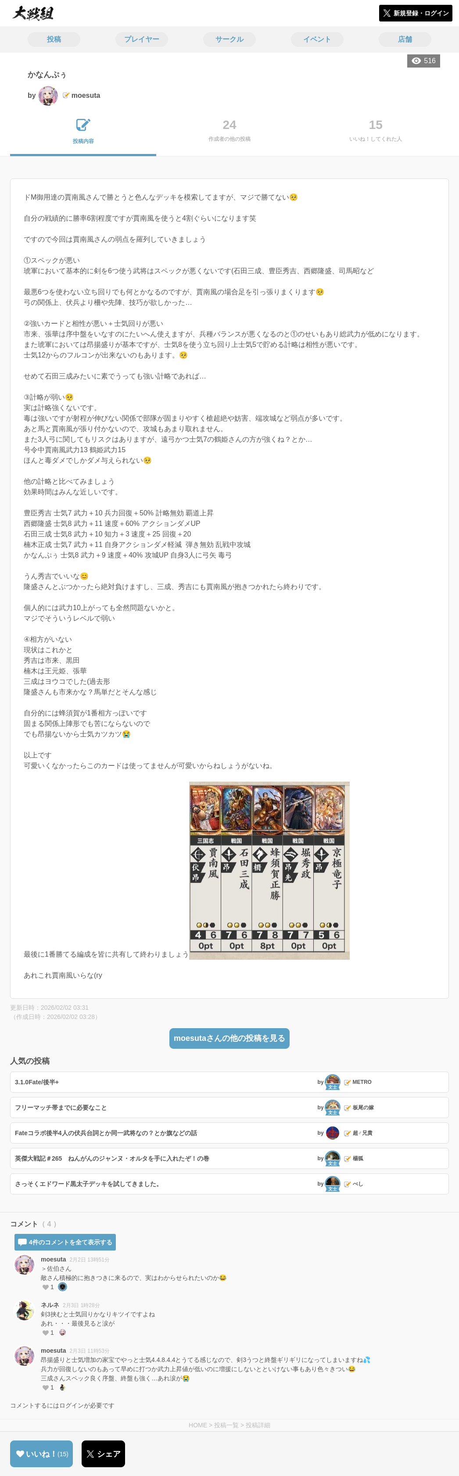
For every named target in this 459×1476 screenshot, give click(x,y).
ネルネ (50, 1304)
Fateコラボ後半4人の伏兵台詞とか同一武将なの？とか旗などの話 (106, 1132)
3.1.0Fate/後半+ (37, 1082)
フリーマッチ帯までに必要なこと (61, 1107)
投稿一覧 (226, 1425)
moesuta (53, 1259)
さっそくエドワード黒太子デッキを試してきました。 (88, 1183)
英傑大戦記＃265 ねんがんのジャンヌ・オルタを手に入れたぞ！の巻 (112, 1158)
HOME (198, 1425)
